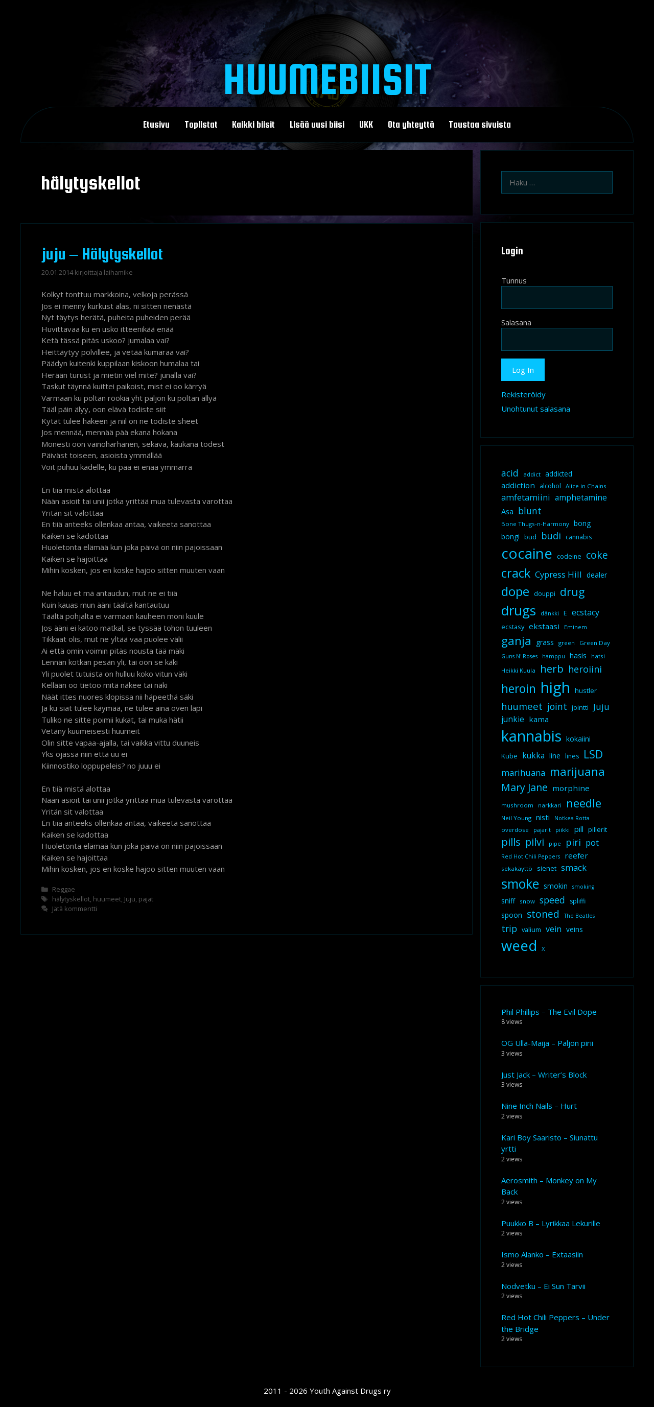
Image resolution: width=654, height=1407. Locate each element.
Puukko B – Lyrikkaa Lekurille (550, 1223)
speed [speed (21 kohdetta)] (552, 900)
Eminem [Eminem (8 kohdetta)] (575, 627)
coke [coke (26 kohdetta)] (597, 555)
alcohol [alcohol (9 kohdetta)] (550, 486)
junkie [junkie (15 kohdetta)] (512, 719)
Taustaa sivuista (480, 125)
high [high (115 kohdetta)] (555, 687)
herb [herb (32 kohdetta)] (552, 668)
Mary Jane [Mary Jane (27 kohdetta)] (524, 787)
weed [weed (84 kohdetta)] (519, 945)
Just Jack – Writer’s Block (544, 1074)
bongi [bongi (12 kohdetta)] (510, 536)
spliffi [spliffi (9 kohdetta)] (578, 901)
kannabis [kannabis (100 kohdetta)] (531, 736)
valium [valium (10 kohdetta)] (531, 929)
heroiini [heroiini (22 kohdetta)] (585, 669)
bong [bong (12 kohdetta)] (582, 523)
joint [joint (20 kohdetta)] (557, 706)
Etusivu (156, 125)
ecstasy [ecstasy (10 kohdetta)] (512, 626)
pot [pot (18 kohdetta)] (592, 842)
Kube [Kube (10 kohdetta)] (509, 755)
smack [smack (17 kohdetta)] (574, 867)
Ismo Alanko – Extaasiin (542, 1254)
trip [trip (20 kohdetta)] (509, 928)
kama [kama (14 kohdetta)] (539, 719)
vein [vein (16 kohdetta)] (554, 929)
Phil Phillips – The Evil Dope (549, 1012)
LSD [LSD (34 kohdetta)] (593, 754)
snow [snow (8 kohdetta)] (527, 901)
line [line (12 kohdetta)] (554, 755)
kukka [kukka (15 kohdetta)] (533, 755)
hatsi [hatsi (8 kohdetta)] (598, 656)
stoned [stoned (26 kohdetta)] (543, 914)
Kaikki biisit (253, 125)
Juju (129, 898)
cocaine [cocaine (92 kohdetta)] (526, 553)
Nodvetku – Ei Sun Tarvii (543, 1286)
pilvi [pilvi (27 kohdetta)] (534, 842)
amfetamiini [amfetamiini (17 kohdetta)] (525, 497)
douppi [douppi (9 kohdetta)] (544, 593)
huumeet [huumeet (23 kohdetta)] (522, 706)
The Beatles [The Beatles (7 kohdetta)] (579, 915)
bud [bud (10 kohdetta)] (530, 536)
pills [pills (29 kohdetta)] (511, 842)
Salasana (516, 322)
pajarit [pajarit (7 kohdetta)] (542, 829)
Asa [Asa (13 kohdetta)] (507, 511)
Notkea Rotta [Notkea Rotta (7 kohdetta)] (572, 818)
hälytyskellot (71, 898)
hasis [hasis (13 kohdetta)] (578, 655)
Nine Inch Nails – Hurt (539, 1106)
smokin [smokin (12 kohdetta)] (556, 886)
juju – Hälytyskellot (102, 254)
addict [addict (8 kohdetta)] (532, 474)
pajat (145, 898)
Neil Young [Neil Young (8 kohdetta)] (516, 818)
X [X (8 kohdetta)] (543, 948)
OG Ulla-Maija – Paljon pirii (547, 1043)
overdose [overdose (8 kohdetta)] (515, 829)
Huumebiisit (327, 78)
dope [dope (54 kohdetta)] (515, 591)
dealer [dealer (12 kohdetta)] (597, 575)
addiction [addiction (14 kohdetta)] (518, 485)
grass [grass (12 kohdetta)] (545, 642)
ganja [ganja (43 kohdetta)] (516, 641)
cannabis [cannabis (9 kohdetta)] (579, 537)
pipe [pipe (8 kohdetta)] (555, 843)
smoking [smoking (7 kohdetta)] (583, 886)
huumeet (107, 898)
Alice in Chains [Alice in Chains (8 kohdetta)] (586, 486)
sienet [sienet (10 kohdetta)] (546, 868)
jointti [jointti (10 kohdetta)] (580, 707)
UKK (366, 125)
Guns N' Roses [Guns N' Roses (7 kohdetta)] (519, 656)
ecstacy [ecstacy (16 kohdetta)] (585, 612)
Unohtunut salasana (535, 408)
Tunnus (514, 280)
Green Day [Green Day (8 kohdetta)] (594, 643)
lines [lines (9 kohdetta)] (572, 756)
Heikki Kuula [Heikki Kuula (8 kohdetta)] (518, 670)
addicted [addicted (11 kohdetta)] (558, 474)
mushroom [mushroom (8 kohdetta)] (517, 805)
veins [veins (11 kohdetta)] (574, 929)
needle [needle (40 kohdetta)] (583, 802)
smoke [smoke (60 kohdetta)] (520, 883)
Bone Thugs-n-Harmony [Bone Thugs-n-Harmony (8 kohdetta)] (535, 524)
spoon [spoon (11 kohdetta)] (511, 915)
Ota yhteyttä (411, 125)
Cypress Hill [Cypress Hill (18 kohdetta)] (558, 574)
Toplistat (201, 125)
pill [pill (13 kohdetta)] (578, 829)
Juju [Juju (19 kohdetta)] (601, 706)
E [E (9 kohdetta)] (565, 613)
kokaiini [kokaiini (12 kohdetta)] (578, 739)
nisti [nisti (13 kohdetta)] (543, 817)
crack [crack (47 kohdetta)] (515, 573)
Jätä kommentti (74, 908)
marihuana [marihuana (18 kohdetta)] (523, 772)
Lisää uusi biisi (317, 125)
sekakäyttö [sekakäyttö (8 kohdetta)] (516, 868)
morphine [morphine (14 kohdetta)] (571, 788)
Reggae (63, 889)
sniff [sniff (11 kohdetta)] (508, 900)
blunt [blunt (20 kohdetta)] (530, 511)
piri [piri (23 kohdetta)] (573, 842)
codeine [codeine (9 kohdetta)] (569, 556)
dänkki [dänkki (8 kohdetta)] (550, 613)
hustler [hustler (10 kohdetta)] (586, 690)
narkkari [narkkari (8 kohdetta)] (550, 805)
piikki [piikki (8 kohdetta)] (562, 829)
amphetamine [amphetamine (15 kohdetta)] (581, 497)
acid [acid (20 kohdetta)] (510, 473)
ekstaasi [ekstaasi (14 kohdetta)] (544, 626)
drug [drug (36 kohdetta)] (572, 591)
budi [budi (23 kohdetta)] (551, 535)
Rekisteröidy (523, 394)
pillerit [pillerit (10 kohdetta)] (597, 829)
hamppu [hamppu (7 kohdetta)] (553, 656)
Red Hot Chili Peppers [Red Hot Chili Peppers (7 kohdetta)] (530, 856)
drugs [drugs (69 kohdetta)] (518, 610)
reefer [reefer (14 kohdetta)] (576, 855)
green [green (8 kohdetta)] (566, 643)
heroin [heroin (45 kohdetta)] (518, 689)
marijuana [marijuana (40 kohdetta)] (577, 771)
